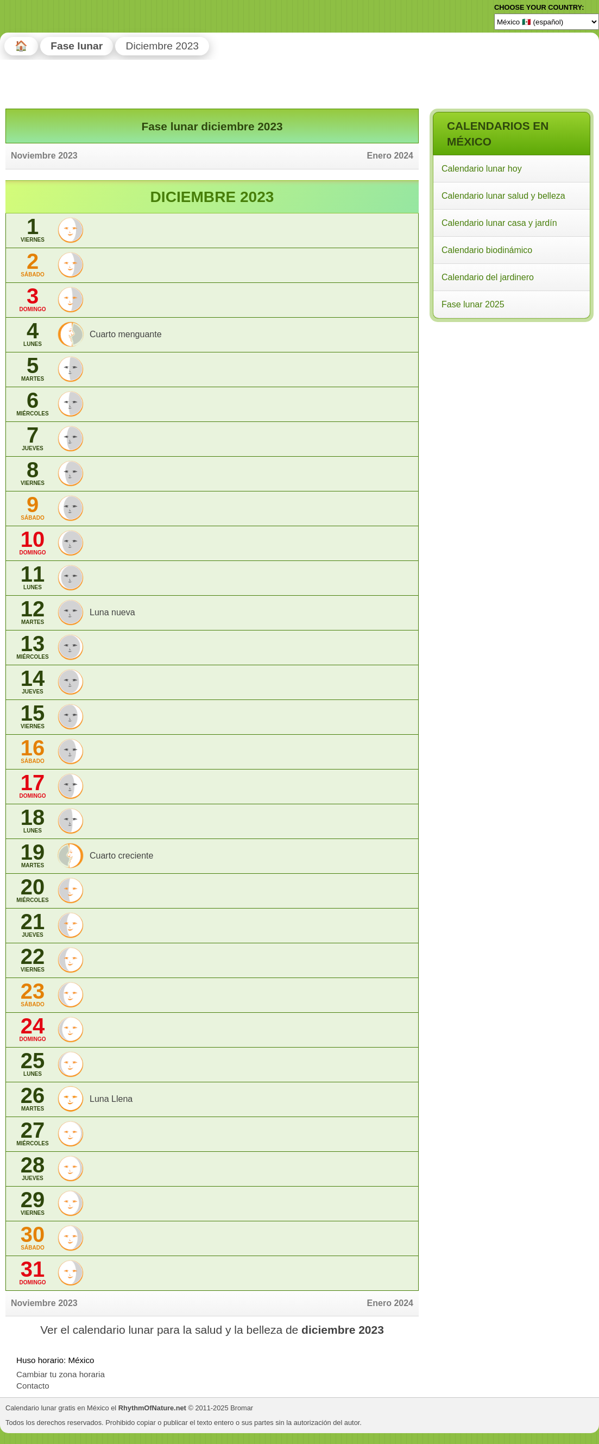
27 (32, 1133)
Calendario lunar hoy (482, 168)
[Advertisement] (511, 395)
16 (32, 751)
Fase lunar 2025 (473, 304)
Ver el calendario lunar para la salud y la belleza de (212, 1329)
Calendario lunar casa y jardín (499, 223)
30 (32, 1237)
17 (32, 786)
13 (32, 647)
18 (32, 820)
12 (32, 612)
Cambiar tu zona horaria (60, 1374)
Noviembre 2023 (44, 155)
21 (32, 925)
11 (32, 577)
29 (32, 1203)
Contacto (32, 1385)
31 (32, 1272)
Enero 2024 (390, 155)
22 (32, 959)
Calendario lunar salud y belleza (503, 195)
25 (32, 1064)
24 (32, 1029)
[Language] (546, 22)
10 (32, 542)
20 (32, 890)
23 (32, 994)
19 (32, 855)
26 (32, 1098)
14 (32, 681)
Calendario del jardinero (488, 277)
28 (32, 1168)
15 (32, 716)
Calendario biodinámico (487, 250)
